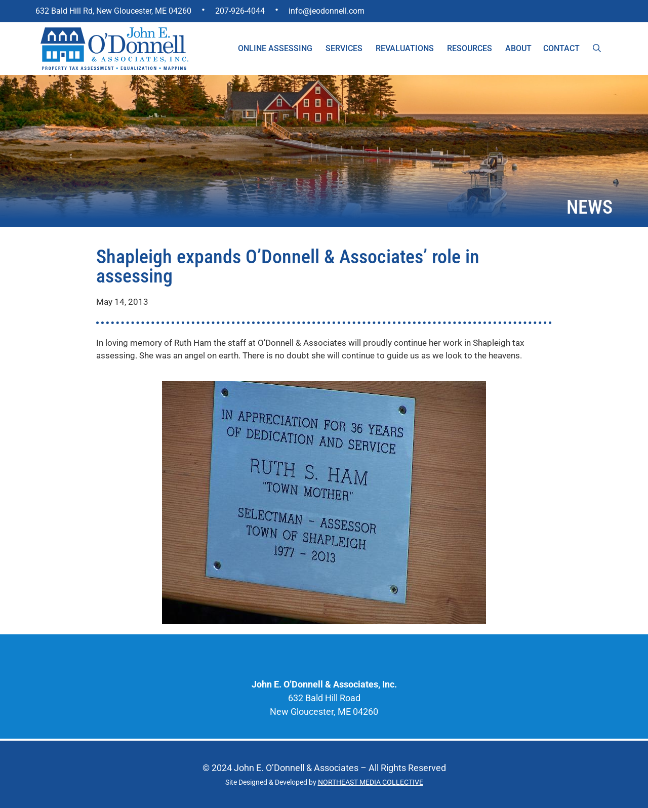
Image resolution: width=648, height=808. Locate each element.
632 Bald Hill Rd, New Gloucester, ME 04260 (113, 11)
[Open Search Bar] (597, 48)
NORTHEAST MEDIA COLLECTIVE (370, 782)
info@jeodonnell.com (326, 11)
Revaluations (405, 48)
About (518, 48)
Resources (469, 48)
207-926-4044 (240, 11)
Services (344, 48)
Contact (561, 48)
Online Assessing (275, 48)
